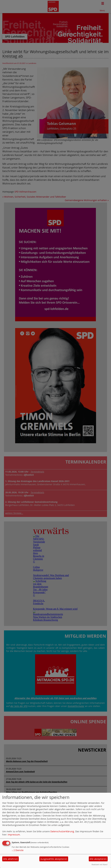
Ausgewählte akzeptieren (53, 858)
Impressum (14, 834)
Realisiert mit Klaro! (100, 864)
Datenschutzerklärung (62, 831)
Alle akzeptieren (98, 858)
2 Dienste (18, 850)
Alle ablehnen (10, 858)
